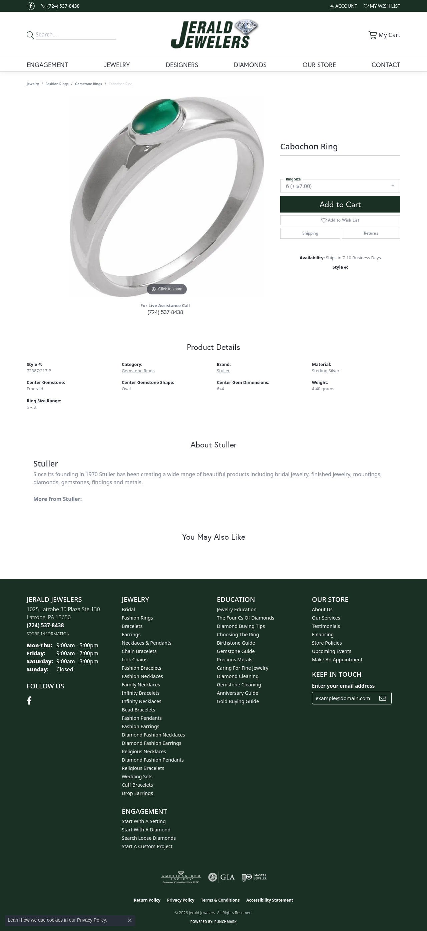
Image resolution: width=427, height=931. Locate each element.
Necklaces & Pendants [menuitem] (146, 643)
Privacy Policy (180, 900)
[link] (60, 6)
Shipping (310, 233)
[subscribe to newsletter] (382, 698)
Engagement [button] (47, 64)
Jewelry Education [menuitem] (237, 609)
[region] (167, 197)
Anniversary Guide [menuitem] (237, 693)
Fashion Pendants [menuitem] (142, 718)
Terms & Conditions (220, 900)
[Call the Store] (45, 625)
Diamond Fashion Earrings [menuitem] (151, 743)
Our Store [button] (319, 64)
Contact (386, 64)
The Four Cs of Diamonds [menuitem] (245, 618)
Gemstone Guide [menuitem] (236, 651)
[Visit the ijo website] (254, 877)
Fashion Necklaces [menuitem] (142, 676)
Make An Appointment (337, 659)
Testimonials (326, 626)
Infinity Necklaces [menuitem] (141, 701)
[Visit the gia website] (221, 877)
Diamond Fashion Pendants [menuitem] (153, 760)
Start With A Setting (144, 821)
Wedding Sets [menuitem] (137, 776)
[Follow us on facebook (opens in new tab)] (31, 6)
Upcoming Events (331, 651)
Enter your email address (343, 685)
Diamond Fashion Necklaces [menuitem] (153, 735)
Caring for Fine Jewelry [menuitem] (242, 668)
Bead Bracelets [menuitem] (138, 709)
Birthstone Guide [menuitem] (236, 643)
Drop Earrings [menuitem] (137, 793)
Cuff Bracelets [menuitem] (137, 785)
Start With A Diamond (146, 829)
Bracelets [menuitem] (132, 626)
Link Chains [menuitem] (134, 659)
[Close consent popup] (130, 920)
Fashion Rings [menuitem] (137, 618)
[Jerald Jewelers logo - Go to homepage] (213, 35)
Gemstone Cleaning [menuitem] (239, 684)
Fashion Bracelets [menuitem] (141, 668)
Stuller (223, 371)
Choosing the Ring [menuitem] (238, 634)
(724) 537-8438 (165, 311)
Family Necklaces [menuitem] (141, 684)
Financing (323, 634)
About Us (322, 609)
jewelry (33, 84)
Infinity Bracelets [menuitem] (140, 693)
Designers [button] (182, 64)
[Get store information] (48, 634)
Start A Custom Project (147, 846)
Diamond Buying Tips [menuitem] (241, 626)
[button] (343, 6)
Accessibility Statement (269, 900)
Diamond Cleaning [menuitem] (238, 676)
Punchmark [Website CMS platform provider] (226, 921)
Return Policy (147, 900)
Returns (371, 233)
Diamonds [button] (250, 64)
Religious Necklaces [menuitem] (144, 751)
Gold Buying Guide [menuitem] (238, 701)
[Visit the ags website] (180, 877)
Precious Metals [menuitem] (234, 659)
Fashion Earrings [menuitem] (140, 726)
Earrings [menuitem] (131, 634)
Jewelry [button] (117, 64)
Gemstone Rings (88, 84)
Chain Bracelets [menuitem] (139, 651)
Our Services (326, 618)
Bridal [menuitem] (128, 609)
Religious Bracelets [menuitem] (143, 768)
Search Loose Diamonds (149, 838)
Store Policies (327, 643)
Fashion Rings (57, 84)
